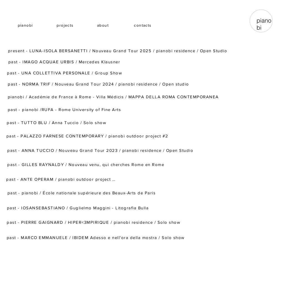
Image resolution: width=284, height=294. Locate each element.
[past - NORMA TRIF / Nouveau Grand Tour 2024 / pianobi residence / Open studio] (99, 83)
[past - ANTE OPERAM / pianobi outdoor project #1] (62, 179)
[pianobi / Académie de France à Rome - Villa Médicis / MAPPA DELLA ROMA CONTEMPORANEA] (113, 96)
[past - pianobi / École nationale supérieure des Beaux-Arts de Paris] (82, 192)
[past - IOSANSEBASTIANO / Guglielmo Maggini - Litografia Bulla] (78, 207)
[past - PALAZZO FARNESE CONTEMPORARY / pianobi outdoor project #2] (87, 135)
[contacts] (143, 25)
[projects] (65, 25)
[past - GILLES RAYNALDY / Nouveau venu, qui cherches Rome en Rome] (86, 164)
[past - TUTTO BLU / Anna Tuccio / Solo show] (57, 122)
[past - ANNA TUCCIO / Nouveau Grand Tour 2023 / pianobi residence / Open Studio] (101, 150)
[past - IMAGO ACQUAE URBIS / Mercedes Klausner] (65, 61)
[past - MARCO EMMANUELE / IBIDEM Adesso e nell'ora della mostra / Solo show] (96, 237)
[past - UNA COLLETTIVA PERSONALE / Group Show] (65, 72)
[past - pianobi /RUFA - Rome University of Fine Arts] (65, 109)
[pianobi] (25, 25)
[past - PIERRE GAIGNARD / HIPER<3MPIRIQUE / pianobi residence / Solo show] (94, 222)
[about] (103, 25)
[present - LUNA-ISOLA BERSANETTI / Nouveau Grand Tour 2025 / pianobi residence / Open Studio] (118, 50)
